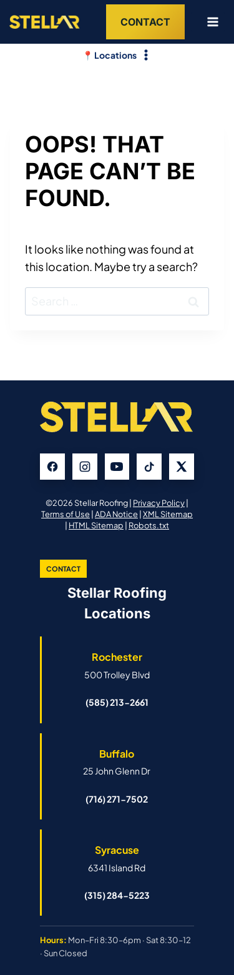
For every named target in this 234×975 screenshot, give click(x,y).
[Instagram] (84, 466)
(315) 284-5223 (117, 895)
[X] (181, 466)
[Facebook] (52, 466)
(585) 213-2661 (117, 702)
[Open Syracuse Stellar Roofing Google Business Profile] (117, 858)
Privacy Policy (159, 503)
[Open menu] (208, 21)
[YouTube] (117, 466)
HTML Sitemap (96, 525)
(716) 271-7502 (116, 798)
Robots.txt (149, 525)
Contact (145, 22)
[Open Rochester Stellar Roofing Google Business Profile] (117, 665)
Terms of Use (65, 514)
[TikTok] (149, 466)
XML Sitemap (168, 514)
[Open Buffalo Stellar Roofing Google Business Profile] (117, 762)
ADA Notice (116, 514)
